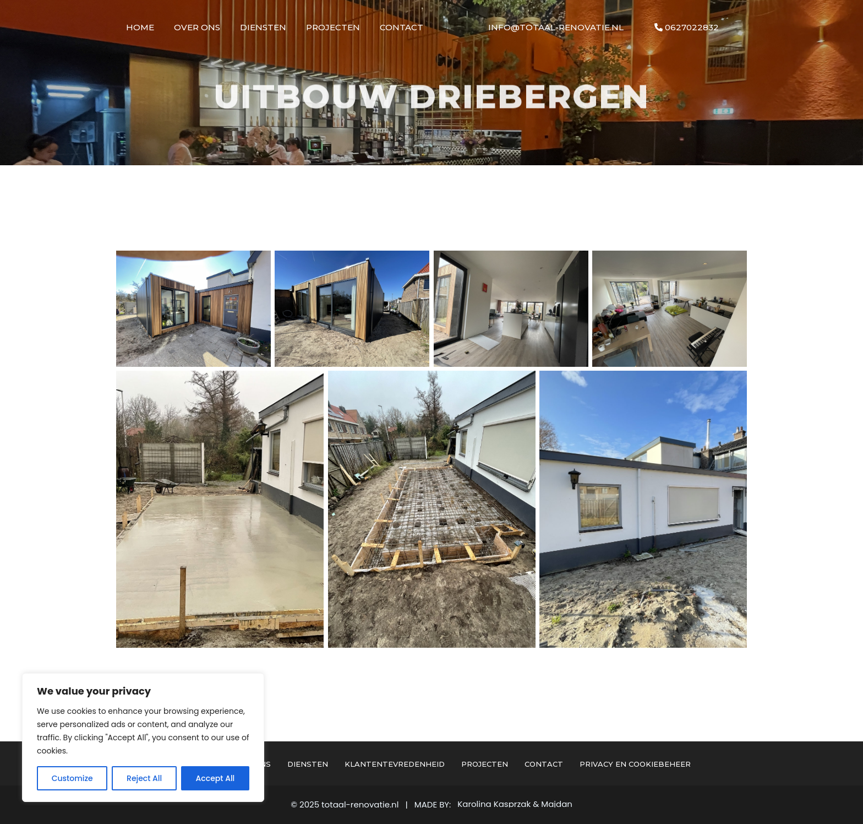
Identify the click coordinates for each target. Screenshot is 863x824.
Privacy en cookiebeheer (635, 764)
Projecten (333, 27)
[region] (143, 737)
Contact (401, 27)
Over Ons (197, 27)
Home (140, 27)
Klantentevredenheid (395, 764)
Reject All (144, 778)
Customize (72, 778)
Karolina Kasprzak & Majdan (514, 804)
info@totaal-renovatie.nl (556, 27)
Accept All (215, 778)
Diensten (263, 27)
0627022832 (686, 27)
